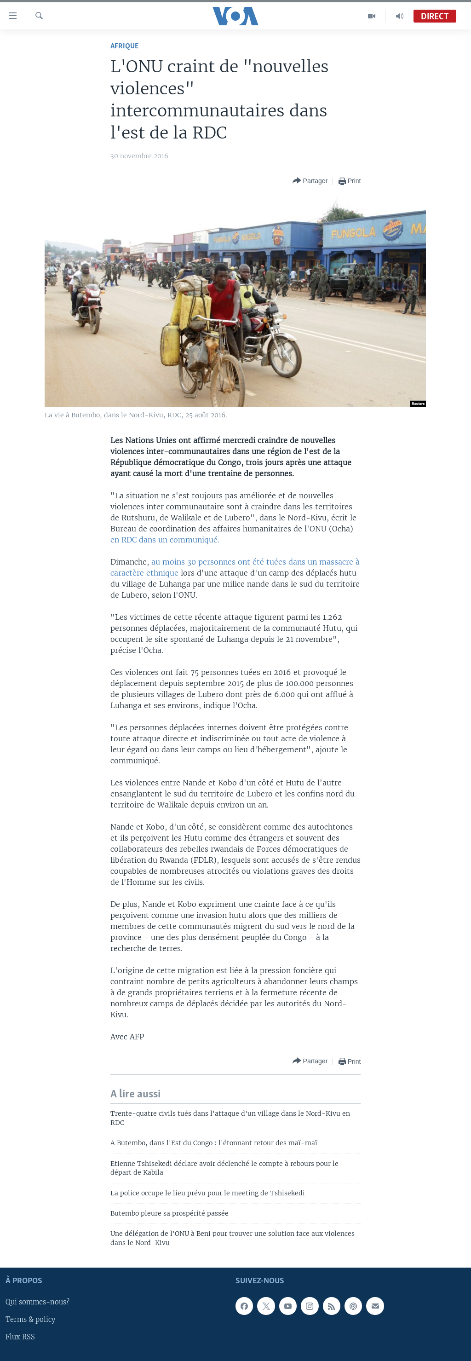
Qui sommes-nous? (37, 1302)
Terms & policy (30, 1320)
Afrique (124, 46)
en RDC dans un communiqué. (164, 539)
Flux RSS (20, 1337)
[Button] (310, 181)
